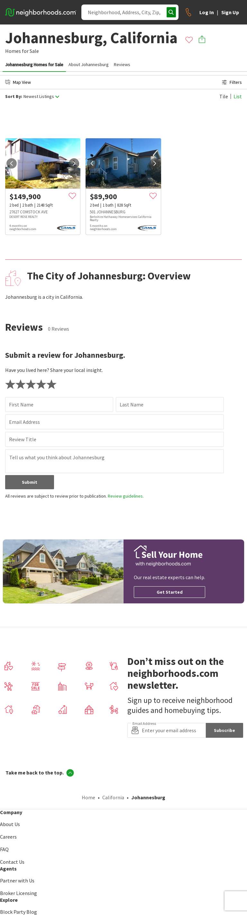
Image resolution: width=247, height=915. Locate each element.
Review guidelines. (126, 496)
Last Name (131, 404)
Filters (232, 82)
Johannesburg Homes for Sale (34, 64)
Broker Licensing (18, 893)
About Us (10, 824)
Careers (8, 836)
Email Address (24, 421)
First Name (21, 404)
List (237, 96)
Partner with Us (17, 880)
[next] (74, 163)
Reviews (122, 64)
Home (88, 797)
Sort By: (13, 96)
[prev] (11, 163)
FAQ (4, 849)
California (113, 797)
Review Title (22, 439)
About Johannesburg (89, 64)
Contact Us (12, 862)
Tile (223, 96)
